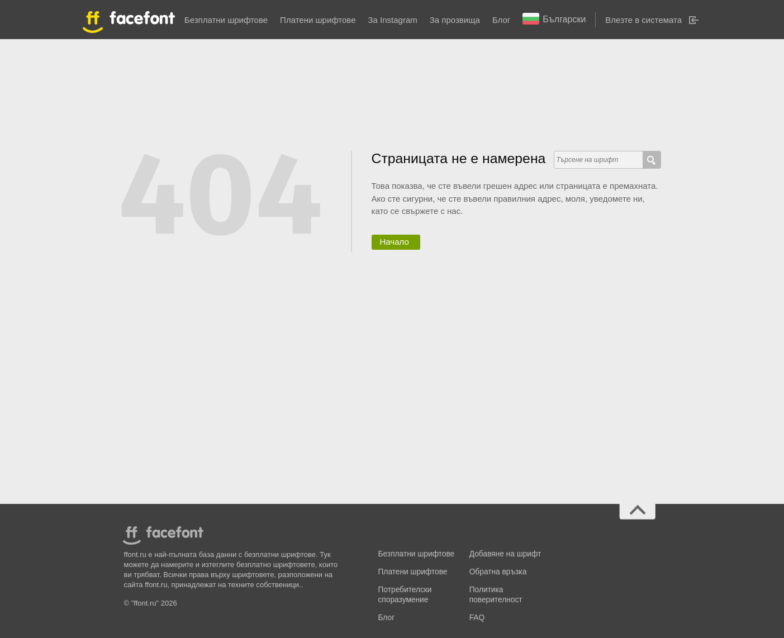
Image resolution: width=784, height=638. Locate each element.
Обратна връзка (498, 572)
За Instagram (392, 20)
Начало (394, 241)
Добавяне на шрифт (505, 554)
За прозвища (455, 20)
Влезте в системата (643, 20)
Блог (501, 20)
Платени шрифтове (317, 20)
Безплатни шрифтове (226, 20)
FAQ (476, 617)
